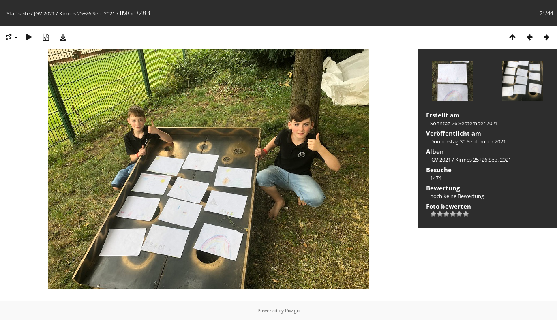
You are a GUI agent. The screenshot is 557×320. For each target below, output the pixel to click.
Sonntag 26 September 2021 (464, 123)
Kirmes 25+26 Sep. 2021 (87, 13)
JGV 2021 (44, 13)
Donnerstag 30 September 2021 (468, 141)
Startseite (18, 13)
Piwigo (292, 310)
